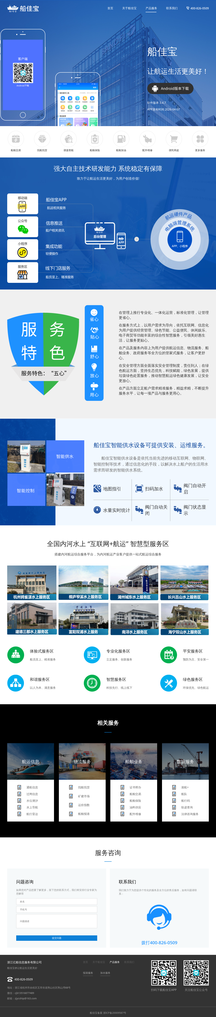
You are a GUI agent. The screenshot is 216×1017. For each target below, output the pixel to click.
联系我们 (172, 8)
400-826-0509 (199, 8)
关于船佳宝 (129, 8)
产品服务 (151, 8)
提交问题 (56, 938)
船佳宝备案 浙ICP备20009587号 (108, 1012)
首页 (110, 8)
